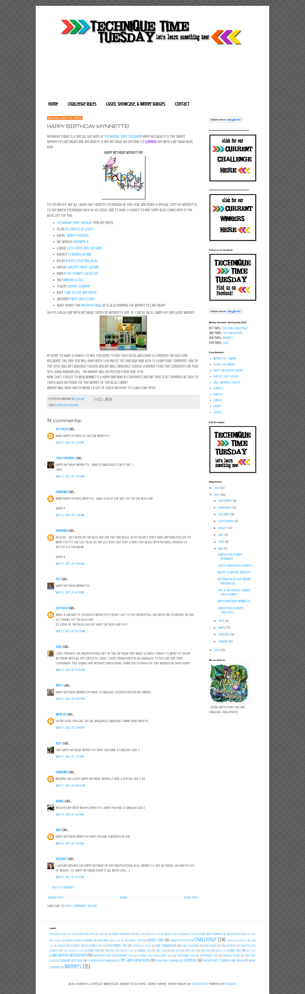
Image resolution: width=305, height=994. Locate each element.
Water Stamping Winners (234, 572)
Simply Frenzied (77, 235)
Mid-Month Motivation (69, 955)
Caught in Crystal (179, 940)
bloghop (74, 405)
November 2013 (124, 955)
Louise (217, 400)
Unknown (61, 492)
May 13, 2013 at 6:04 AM (70, 563)
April (221, 621)
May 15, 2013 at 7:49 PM (70, 843)
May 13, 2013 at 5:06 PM (70, 728)
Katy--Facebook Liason (228, 370)
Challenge (205, 939)
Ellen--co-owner (224, 364)
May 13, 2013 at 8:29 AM (70, 592)
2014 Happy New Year (60, 934)
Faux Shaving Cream (74, 950)
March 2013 (221, 950)
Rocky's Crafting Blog (81, 261)
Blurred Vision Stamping (79, 940)
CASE (226, 343)
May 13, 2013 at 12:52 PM (70, 699)
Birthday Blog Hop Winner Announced (234, 581)
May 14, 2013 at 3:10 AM (69, 814)
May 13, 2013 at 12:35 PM (70, 670)
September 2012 (186, 955)
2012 (217, 650)
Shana (217, 412)
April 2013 (156, 934)
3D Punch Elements (120, 934)
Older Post (191, 897)
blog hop (63, 405)
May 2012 (235, 950)
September (226, 521)
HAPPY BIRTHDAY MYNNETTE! (234, 601)
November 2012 (102, 955)
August (223, 528)
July (221, 535)
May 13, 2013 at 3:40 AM (70, 476)
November (225, 507)
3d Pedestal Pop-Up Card (89, 934)
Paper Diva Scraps (82, 299)
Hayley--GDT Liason (225, 376)
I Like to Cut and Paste (80, 292)
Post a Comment (63, 887)
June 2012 (190, 950)
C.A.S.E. (117, 940)
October (224, 514)
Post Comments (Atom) (81, 906)
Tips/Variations (233, 333)
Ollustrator (200, 984)
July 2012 (161, 950)
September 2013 (209, 955)
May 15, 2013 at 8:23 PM (70, 877)
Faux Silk (93, 950)
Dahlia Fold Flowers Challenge (231, 610)
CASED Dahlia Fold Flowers (235, 565)
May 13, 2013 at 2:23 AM (70, 442)
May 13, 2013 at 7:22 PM (69, 757)
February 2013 (126, 950)
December (225, 501)
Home (53, 104)
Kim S (59, 685)
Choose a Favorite (237, 940)
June (221, 542)
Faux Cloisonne (190, 945)
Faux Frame (210, 945)
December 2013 (117, 945)
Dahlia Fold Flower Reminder (230, 556)
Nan (58, 830)
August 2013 (189, 934)
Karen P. (218, 394)
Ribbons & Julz (73, 280)
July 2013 (176, 950)
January (223, 641)
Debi (59, 647)
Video (240, 960)
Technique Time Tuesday (122, 136)
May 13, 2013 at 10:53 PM (70, 786)
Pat (58, 579)
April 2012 (140, 934)
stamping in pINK (79, 254)
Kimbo (60, 801)
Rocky (217, 406)
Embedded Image (142, 945)
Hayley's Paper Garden (83, 267)
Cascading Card (133, 940)
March (222, 628)
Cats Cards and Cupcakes (85, 248)
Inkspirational (91, 305)
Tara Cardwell (65, 458)
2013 (217, 495)
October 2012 (145, 955)
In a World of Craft (79, 229)
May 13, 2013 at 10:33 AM (70, 631)
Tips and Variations (135, 960)
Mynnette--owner (225, 358)
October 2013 (164, 955)
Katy (59, 743)
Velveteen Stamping (217, 960)
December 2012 (94, 945)
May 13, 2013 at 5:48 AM (70, 515)
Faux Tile (110, 950)
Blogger (230, 984)
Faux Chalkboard (165, 945)
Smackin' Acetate (70, 960)
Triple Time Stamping (167, 960)
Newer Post (56, 897)
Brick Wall (103, 940)
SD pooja (61, 429)
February (224, 634)
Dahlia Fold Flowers (69, 945)
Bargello (236, 934)
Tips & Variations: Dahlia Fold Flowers (234, 592)
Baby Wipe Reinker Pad (213, 934)
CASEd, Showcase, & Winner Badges (135, 104)
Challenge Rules (82, 104)
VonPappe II (80, 242)
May (221, 549)
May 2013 (251, 950)
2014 (217, 488)
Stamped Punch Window (102, 960)
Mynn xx (61, 714)
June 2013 (205, 950)
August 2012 (171, 934)
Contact (182, 104)
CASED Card (155, 940)
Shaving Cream (231, 955)
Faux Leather (228, 945)
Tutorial (190, 960)
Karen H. (218, 388)
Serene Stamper (78, 286)
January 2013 (144, 950)
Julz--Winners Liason (226, 382)
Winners (228, 338)
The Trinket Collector (82, 273)
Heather (61, 859)
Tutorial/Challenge (235, 328)
